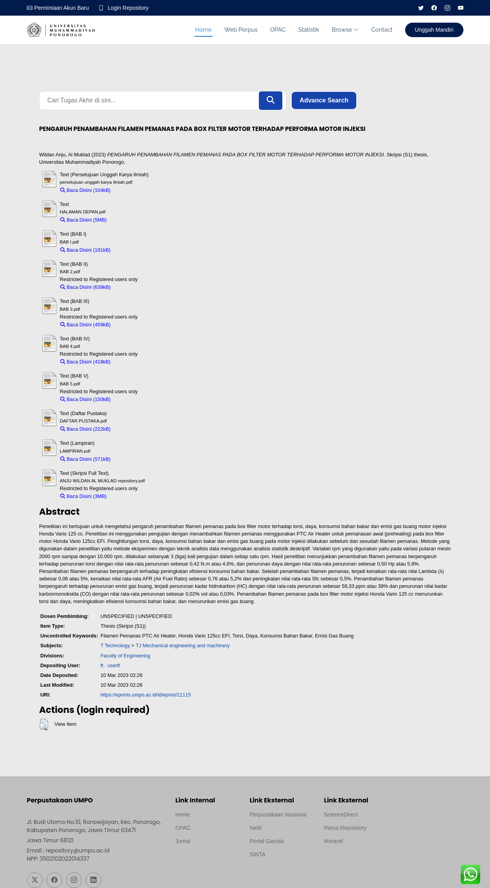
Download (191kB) (134, 250)
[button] (43, 724)
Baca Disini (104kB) (85, 190)
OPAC (278, 29)
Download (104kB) (134, 190)
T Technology (115, 646)
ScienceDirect (341, 814)
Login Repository (128, 8)
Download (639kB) (134, 287)
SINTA (258, 854)
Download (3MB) (128, 496)
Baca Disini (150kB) (85, 399)
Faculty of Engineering (125, 656)
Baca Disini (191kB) (85, 250)
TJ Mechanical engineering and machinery (183, 646)
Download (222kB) (134, 429)
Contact (381, 29)
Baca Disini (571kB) (85, 459)
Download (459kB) (134, 325)
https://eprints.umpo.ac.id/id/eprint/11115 (146, 695)
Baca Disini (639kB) (85, 287)
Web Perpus (241, 29)
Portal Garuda (267, 841)
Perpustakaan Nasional (278, 814)
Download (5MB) (128, 220)
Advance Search (324, 100)
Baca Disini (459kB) (85, 325)
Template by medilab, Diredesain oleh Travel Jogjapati (203, 860)
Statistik (308, 29)
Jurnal (183, 841)
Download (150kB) (134, 399)
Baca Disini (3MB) (83, 496)
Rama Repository (345, 828)
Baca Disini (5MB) (83, 220)
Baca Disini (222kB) (85, 429)
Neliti (256, 828)
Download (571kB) (134, 459)
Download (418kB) (134, 362)
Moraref (333, 841)
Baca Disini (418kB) (85, 362)
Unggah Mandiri (434, 30)
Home (203, 29)
